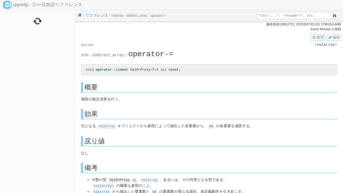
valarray (107, 126)
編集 (334, 37)
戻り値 (94, 141)
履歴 (318, 37)
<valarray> (104, 185)
